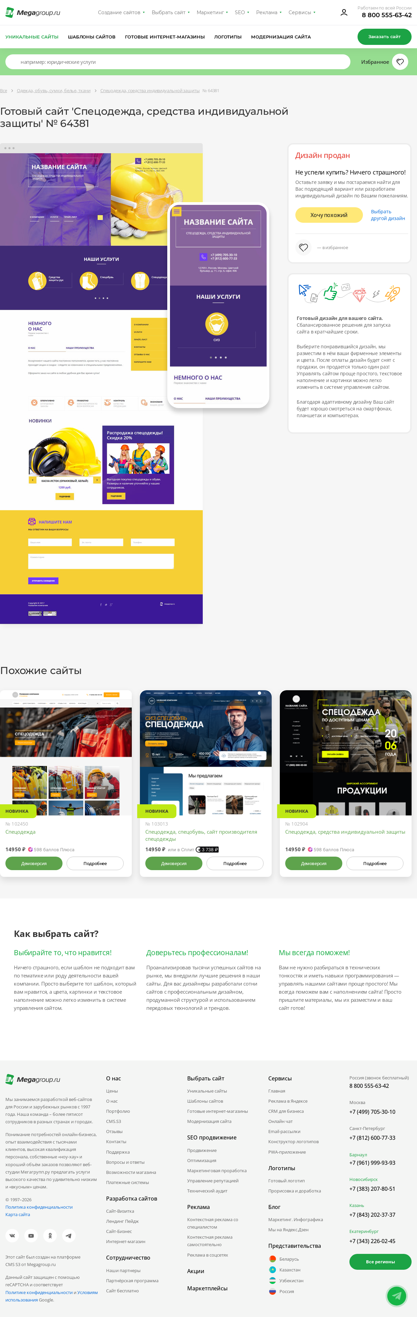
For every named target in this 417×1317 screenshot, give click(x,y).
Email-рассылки (284, 1131)
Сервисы (300, 12)
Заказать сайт (384, 36)
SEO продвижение (212, 1137)
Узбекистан (285, 1280)
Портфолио (118, 1111)
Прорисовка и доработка (294, 1191)
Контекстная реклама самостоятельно (209, 1240)
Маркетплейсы (207, 1288)
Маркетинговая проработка (217, 1170)
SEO (240, 12)
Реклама (266, 12)
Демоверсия (34, 863)
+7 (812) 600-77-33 (372, 1137)
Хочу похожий (329, 215)
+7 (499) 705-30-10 (372, 1112)
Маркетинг (210, 12)
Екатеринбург (364, 1231)
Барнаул (358, 1155)
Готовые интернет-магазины (164, 36)
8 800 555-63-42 (387, 15)
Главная (276, 1091)
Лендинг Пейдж (122, 1221)
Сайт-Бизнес (119, 1231)
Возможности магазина (131, 1172)
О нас (112, 1101)
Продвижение (202, 1150)
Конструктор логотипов (293, 1141)
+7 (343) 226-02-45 (372, 1241)
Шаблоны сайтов (92, 36)
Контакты (116, 1141)
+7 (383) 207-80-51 (372, 1188)
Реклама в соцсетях (207, 1255)
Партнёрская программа (132, 1281)
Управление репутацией (213, 1181)
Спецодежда (20, 831)
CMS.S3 (113, 1121)
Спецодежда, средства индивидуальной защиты (345, 831)
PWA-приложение (287, 1152)
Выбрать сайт (169, 12)
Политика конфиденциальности (39, 1207)
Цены (112, 1091)
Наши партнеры (123, 1270)
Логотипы (228, 36)
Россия (281, 1291)
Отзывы (114, 1131)
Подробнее (94, 863)
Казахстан (284, 1270)
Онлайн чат (280, 1121)
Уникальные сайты (31, 36)
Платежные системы (127, 1182)
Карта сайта (17, 1214)
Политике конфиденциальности (39, 1292)
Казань (356, 1205)
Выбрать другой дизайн (388, 214)
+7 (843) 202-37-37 (372, 1214)
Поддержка (118, 1152)
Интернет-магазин (125, 1241)
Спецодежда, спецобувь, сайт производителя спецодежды (201, 835)
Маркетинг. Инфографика (295, 1219)
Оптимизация (201, 1160)
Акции (195, 1271)
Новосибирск (363, 1179)
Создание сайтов (119, 12)
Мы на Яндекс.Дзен (288, 1230)
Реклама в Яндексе (288, 1101)
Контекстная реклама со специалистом (212, 1223)
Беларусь (283, 1259)
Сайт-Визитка (120, 1211)
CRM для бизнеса (286, 1111)
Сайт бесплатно (122, 1291)
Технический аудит (207, 1191)
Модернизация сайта (281, 36)
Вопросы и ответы (125, 1162)
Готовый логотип (286, 1181)
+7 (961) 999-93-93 (372, 1162)
